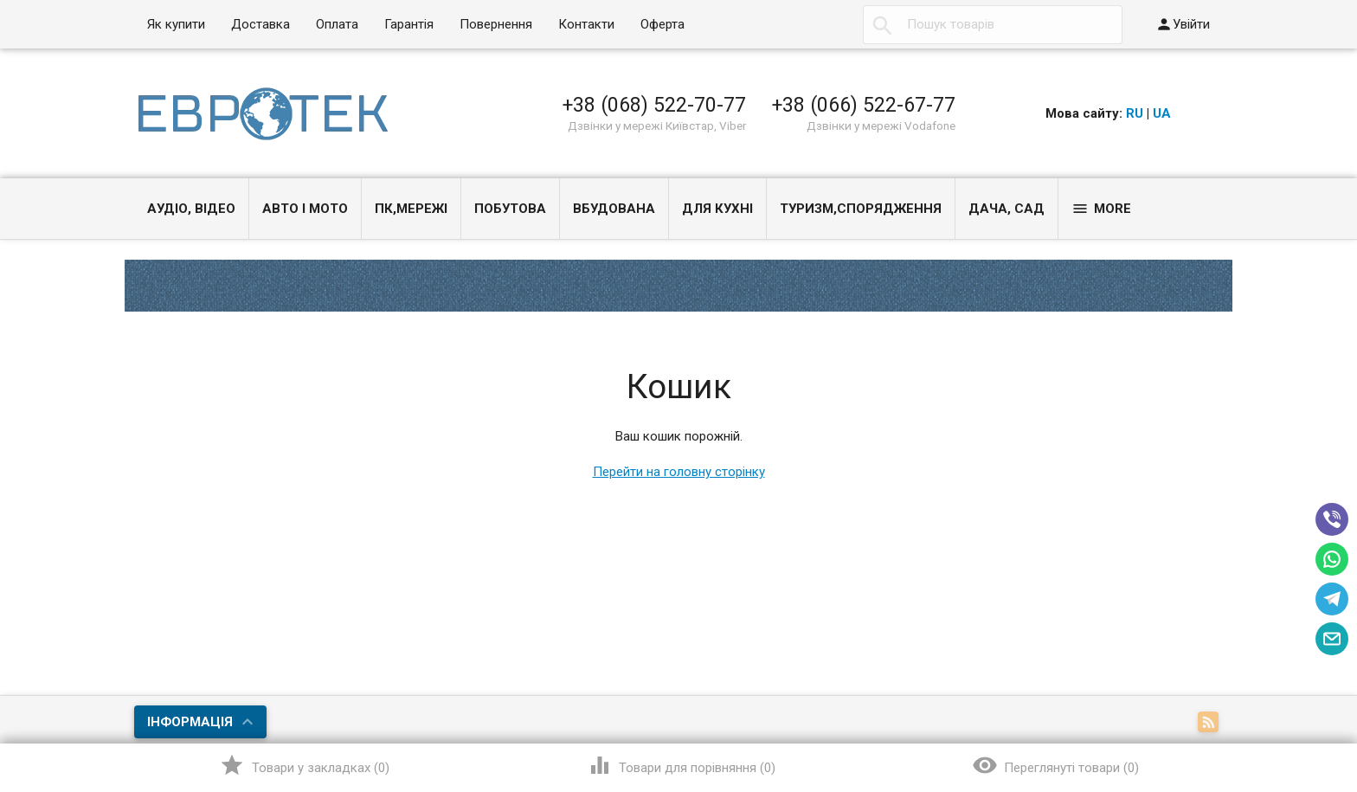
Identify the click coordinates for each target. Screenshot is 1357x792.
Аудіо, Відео (191, 208)
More (1101, 208)
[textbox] (992, 24)
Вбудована (614, 208)
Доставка (260, 24)
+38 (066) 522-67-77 (863, 105)
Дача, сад (1006, 208)
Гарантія (409, 24)
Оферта (662, 24)
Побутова (510, 208)
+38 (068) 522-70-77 (654, 105)
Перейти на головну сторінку (679, 472)
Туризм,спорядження (861, 208)
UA (1162, 113)
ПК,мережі (411, 208)
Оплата (337, 24)
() (304, 765)
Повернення (496, 24)
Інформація (190, 722)
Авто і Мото (305, 208)
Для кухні (717, 208)
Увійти (1182, 24)
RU (1134, 113)
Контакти (586, 24)
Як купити (176, 24)
